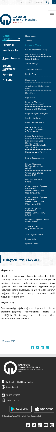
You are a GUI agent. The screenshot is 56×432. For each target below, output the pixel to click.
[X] (34, 425)
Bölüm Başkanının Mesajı (36, 49)
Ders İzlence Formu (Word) (34, 180)
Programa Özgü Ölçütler (36, 151)
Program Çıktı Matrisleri (35, 108)
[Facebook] (28, 425)
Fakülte (39, 2)
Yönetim (28, 40)
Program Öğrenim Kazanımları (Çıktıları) (34, 103)
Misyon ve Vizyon (33, 45)
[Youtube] (46, 425)
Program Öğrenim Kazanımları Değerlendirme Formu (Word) (35, 211)
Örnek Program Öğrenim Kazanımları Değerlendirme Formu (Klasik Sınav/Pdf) (36, 200)
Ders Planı (30, 93)
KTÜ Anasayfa (26, 2)
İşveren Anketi (31, 243)
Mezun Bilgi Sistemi (34, 136)
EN (54, 2)
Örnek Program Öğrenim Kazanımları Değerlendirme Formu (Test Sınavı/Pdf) (36, 189)
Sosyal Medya (31, 63)
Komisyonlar (30, 80)
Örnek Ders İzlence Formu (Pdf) (34, 173)
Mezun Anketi (31, 239)
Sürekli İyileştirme (33, 118)
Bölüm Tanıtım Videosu (35, 54)
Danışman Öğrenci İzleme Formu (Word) (37, 220)
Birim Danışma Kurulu (34, 122)
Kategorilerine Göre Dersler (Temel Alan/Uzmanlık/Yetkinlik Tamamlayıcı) (35, 143)
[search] (48, 2)
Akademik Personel (34, 69)
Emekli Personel (32, 74)
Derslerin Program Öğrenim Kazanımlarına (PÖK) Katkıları (35, 129)
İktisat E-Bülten (31, 58)
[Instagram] (52, 425)
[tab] (11, 37)
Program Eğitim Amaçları (36, 113)
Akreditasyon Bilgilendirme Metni (37, 87)
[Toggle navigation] (52, 13)
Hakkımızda (30, 35)
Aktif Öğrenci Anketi (34, 234)
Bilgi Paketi (30, 97)
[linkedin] (40, 425)
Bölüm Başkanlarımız (34, 157)
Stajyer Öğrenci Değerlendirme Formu (35, 227)
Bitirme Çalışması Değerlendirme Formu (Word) (35, 165)
